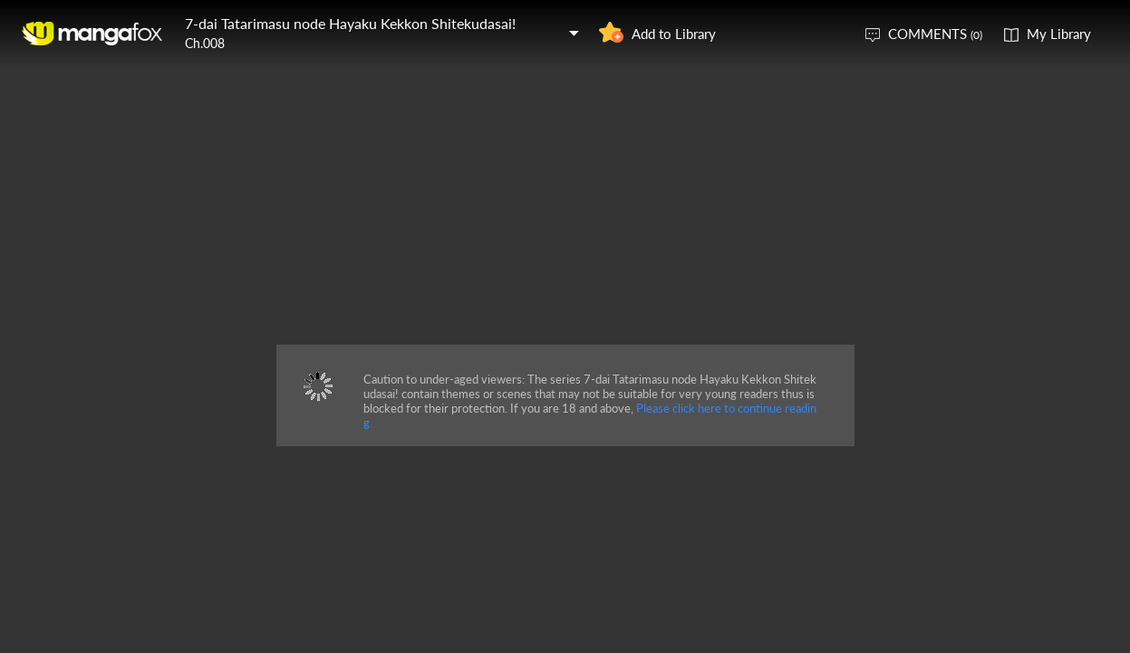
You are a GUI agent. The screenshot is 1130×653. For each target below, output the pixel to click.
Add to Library (674, 33)
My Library (1059, 33)
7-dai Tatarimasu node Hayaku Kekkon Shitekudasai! (350, 23)
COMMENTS (935, 33)
